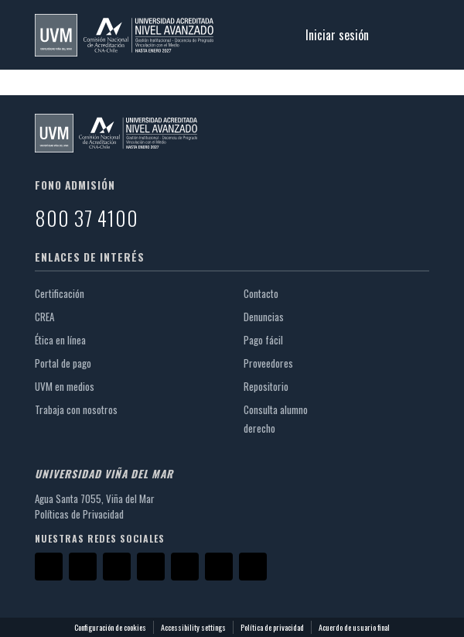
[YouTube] (151, 566)
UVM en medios (71, 386)
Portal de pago (69, 363)
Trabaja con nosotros (82, 409)
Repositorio (272, 386)
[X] (83, 566)
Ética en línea (66, 340)
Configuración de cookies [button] (110, 627)
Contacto (261, 293)
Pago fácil (269, 340)
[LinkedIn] (185, 566)
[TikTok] (253, 566)
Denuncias (264, 316)
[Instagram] (117, 566)
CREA (51, 316)
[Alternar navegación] (407, 35)
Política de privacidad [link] (272, 627)
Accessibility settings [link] (193, 627)
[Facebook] (49, 566)
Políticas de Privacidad (79, 514)
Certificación (66, 293)
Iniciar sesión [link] (337, 35)
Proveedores (274, 363)
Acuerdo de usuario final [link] (354, 627)
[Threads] (219, 566)
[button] (124, 35)
